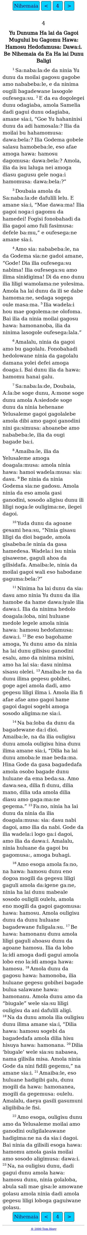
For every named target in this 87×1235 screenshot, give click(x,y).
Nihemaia (26, 6)
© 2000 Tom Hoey (43, 1228)
